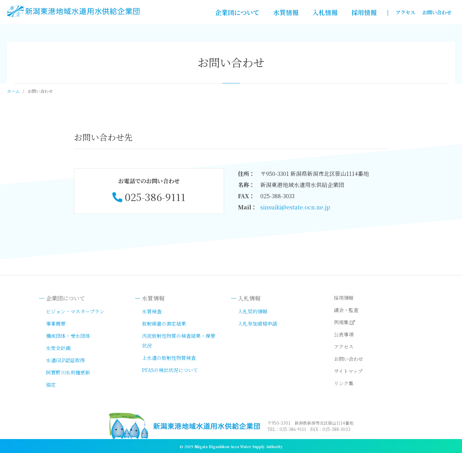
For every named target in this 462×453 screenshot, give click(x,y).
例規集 (341, 322)
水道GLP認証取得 (65, 360)
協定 (51, 384)
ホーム (13, 91)
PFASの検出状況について (170, 369)
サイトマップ (348, 370)
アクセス (405, 12)
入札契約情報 (252, 311)
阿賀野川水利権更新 (68, 372)
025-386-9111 (155, 197)
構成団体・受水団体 (68, 335)
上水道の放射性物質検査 (169, 357)
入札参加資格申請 (257, 323)
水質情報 (285, 12)
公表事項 (343, 334)
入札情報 (324, 12)
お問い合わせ (437, 12)
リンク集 (343, 383)
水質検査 (152, 311)
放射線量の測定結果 (164, 323)
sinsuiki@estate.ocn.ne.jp (295, 207)
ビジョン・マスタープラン (75, 311)
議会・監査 (346, 309)
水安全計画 (58, 347)
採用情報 (364, 12)
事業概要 (56, 323)
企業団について (237, 12)
